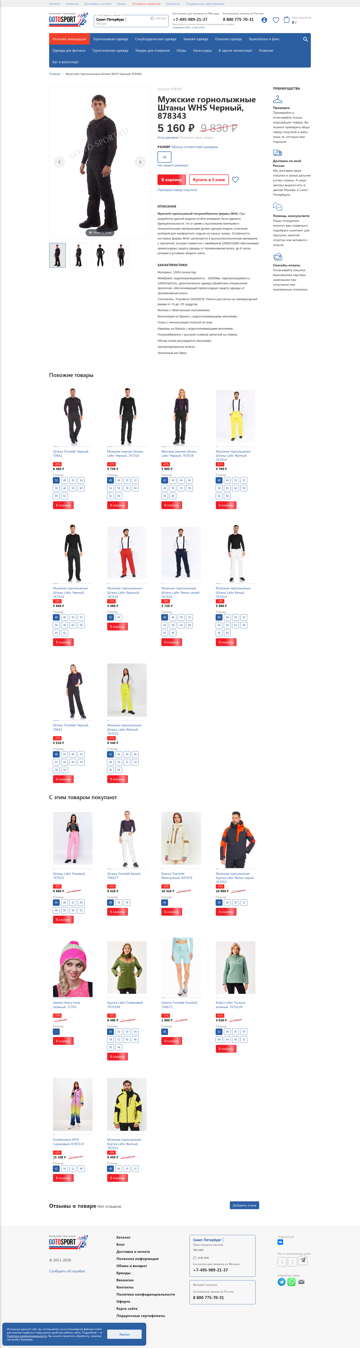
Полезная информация (137, 1258)
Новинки (72, 3)
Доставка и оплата (97, 3)
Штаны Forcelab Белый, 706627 (124, 875)
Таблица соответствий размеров (194, 147)
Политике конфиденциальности (27, 1336)
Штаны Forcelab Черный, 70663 (71, 727)
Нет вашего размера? (173, 165)
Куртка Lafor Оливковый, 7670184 (125, 1004)
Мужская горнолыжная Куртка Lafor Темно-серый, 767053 (235, 877)
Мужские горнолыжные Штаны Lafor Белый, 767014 (233, 592)
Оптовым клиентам (146, 3)
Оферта (123, 1301)
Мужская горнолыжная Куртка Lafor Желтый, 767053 (124, 1143)
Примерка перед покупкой (177, 190)
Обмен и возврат (131, 1265)
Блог (120, 1244)
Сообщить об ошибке (67, 1270)
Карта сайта (127, 1308)
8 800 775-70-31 (238, 19)
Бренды (123, 1272)
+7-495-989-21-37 (190, 19)
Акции (121, 3)
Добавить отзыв (244, 1205)
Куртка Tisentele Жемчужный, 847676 (176, 875)
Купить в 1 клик (209, 179)
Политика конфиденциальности (145, 1294)
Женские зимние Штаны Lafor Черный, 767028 (179, 453)
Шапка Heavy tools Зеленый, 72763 (66, 1004)
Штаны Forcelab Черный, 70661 (71, 453)
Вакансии (125, 1279)
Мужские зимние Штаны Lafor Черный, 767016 (125, 453)
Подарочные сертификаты (205, 3)
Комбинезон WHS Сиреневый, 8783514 (68, 1141)
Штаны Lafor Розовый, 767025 (69, 875)
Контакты (173, 3)
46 (165, 157)
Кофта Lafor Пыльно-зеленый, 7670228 (231, 1004)
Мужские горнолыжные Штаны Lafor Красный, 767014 (124, 592)
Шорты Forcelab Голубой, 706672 (179, 1004)
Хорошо (124, 1334)
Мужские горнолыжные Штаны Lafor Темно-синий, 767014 (180, 592)
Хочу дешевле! (168, 137)
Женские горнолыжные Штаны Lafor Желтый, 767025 (124, 729)
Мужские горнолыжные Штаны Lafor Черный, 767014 (70, 592)
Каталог (54, 3)
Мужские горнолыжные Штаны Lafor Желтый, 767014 (233, 455)
